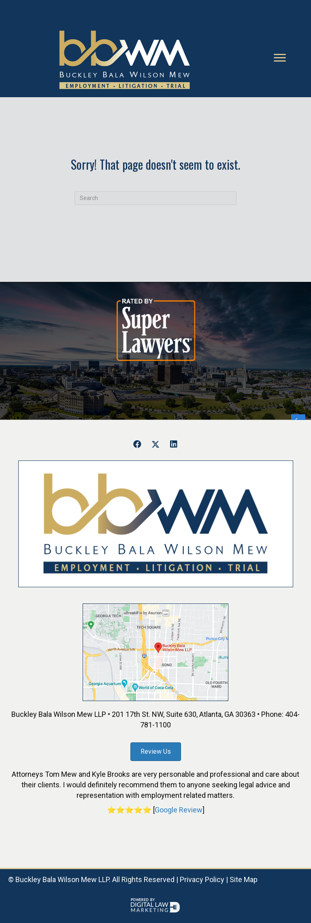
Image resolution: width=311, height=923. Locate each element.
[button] (137, 444)
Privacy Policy (202, 879)
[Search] (155, 198)
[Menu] (280, 58)
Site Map (244, 879)
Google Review (178, 810)
